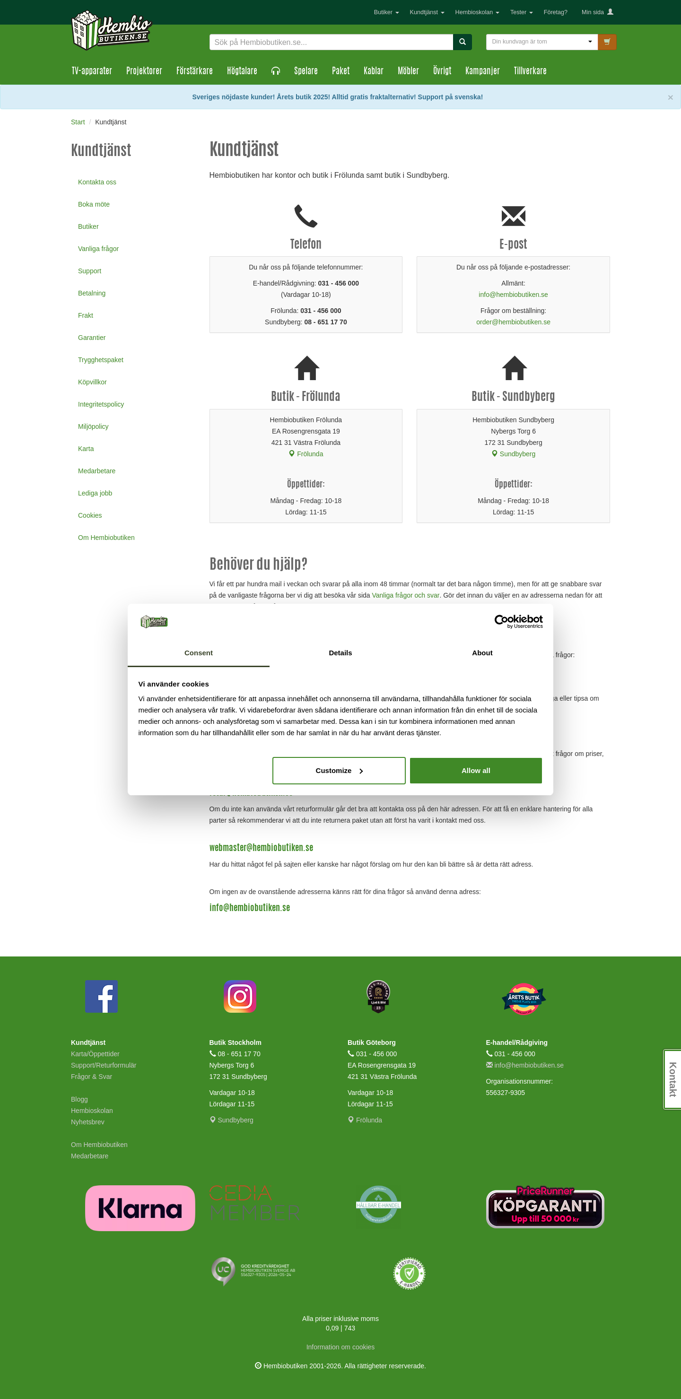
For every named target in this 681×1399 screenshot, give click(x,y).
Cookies (90, 515)
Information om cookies (340, 1347)
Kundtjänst (427, 12)
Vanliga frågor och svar (405, 595)
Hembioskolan (477, 12)
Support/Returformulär (104, 1065)
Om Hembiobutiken (106, 537)
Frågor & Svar (91, 1076)
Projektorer (144, 72)
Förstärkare (194, 72)
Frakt (85, 315)
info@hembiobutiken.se (513, 294)
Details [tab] (340, 653)
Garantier (91, 337)
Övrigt (442, 72)
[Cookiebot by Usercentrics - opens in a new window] (501, 622)
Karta (86, 448)
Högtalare (242, 72)
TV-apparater (92, 72)
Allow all (476, 770)
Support (89, 271)
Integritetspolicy (101, 404)
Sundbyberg (513, 454)
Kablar (374, 72)
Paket (340, 72)
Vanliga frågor (98, 248)
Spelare (306, 72)
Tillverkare (530, 72)
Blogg (79, 1099)
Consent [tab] (198, 653)
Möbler (408, 72)
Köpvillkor (92, 382)
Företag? (556, 12)
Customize (339, 770)
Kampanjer (482, 72)
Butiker (386, 12)
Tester (521, 12)
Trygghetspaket (100, 360)
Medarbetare (96, 471)
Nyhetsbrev (88, 1122)
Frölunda (305, 454)
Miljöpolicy (93, 426)
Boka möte (94, 204)
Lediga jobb (95, 493)
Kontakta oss (97, 182)
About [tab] (482, 653)
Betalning (91, 293)
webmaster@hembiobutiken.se (261, 848)
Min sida (597, 12)
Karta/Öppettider (95, 1054)
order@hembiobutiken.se (513, 322)
